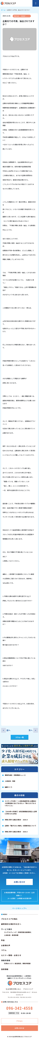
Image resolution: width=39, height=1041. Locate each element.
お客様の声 (5, 945)
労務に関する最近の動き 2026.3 (16, 832)
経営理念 (18, 963)
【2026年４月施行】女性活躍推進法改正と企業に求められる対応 (21, 812)
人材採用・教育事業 (11, 935)
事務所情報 (5, 960)
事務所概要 (27, 963)
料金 (3, 940)
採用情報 (4, 969)
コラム (4, 950)
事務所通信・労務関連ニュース (22, 16)
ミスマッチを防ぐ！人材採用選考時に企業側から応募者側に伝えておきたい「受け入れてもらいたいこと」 (20, 803)
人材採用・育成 (10, 781)
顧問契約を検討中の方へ (11, 924)
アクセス (19, 1021)
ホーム (3, 10)
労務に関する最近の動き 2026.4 (16, 820)
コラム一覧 (19, 737)
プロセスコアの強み (9, 919)
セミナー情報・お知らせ (11, 955)
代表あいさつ (9, 963)
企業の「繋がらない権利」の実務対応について (20, 826)
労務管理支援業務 (24, 932)
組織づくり (8, 787)
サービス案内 (6, 929)
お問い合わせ (19, 882)
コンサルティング (10, 932)
